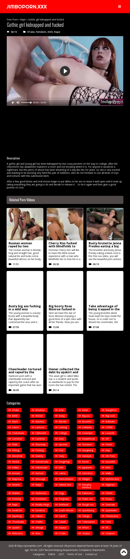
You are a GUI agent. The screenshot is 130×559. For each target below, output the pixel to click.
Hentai (15, 461)
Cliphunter (40, 433)
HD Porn (110, 456)
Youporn (110, 533)
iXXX (50, 31)
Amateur (40, 410)
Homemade (41, 461)
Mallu (108, 473)
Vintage (39, 527)
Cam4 (15, 427)
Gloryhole (17, 456)
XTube (62, 533)
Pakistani (87, 493)
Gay (107, 450)
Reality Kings (42, 504)
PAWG (108, 493)
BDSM (38, 415)
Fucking (39, 450)
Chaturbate (18, 433)
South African (66, 510)
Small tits (17, 510)
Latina (62, 473)
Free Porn (12, 19)
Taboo (39, 516)
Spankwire (111, 510)
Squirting (16, 516)
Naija (38, 484)
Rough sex (88, 504)
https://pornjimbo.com (29, 545)
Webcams (17, 533)
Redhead (63, 504)
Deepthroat (88, 438)
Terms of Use (74, 554)
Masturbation (66, 478)
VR (106, 527)
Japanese (87, 467)
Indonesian (41, 467)
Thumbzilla (18, 521)
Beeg (61, 415)
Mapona (16, 478)
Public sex (87, 498)
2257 (61, 554)
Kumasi (39, 473)
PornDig (16, 498)
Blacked (39, 421)
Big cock (110, 415)
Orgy (61, 493)
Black (15, 421)
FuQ (61, 450)
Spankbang (88, 510)
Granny (39, 456)
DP (107, 438)
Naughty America (86, 486)
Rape (23, 19)
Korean (16, 473)
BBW (15, 415)
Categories (39, 554)
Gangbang (87, 450)
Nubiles (16, 493)
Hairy (61, 456)
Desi (61, 438)
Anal (61, 410)
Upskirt (16, 527)
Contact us (91, 554)
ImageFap (64, 461)
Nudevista (40, 493)
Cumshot (17, 438)
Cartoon (39, 427)
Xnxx (37, 533)
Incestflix (110, 461)
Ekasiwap (40, 444)
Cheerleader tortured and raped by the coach (24, 372)
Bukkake (110, 421)
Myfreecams (112, 478)
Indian (15, 467)
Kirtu (108, 467)
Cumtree (40, 438)
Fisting (15, 450)
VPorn (85, 527)
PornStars (40, 498)
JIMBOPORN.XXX (27, 6)
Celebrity (87, 427)
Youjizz (86, 533)
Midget (86, 478)
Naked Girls (65, 484)
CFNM (108, 427)
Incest (85, 461)
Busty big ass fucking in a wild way (24, 307)
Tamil (62, 516)
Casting (63, 427)
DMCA (51, 554)
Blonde (63, 421)
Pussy (108, 498)
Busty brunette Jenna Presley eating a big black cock (105, 246)
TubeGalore (88, 521)
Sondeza (40, 510)
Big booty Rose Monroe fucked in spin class (62, 309)
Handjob (86, 456)
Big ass (86, 415)
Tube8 (62, 521)
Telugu (86, 516)
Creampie (87, 433)
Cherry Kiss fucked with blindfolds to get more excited (63, 246)
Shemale (110, 504)
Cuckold (109, 433)
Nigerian (110, 484)
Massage (40, 478)
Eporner (63, 444)
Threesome (111, 516)
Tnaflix (39, 521)
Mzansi (16, 484)
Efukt (15, 444)
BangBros (110, 410)
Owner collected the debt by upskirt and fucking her (64, 372)
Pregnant (64, 498)
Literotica (87, 473)
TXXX (108, 521)
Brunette (87, 421)
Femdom (41, 31)
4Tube (31, 31)
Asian (85, 410)
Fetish (108, 444)
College (63, 433)
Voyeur (62, 527)
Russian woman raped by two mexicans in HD (20, 246)
